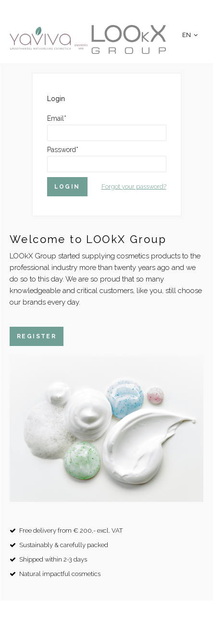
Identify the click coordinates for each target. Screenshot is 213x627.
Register (36, 336)
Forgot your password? (133, 186)
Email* (56, 118)
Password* (62, 150)
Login (67, 186)
